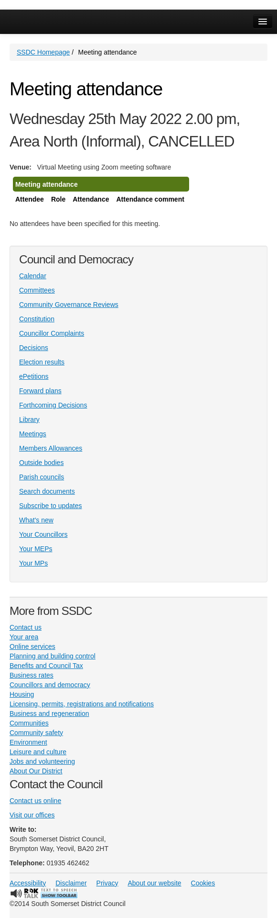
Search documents (47, 491)
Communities (29, 723)
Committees (37, 290)
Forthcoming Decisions (53, 405)
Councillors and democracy (50, 685)
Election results (41, 362)
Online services (32, 646)
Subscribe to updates (50, 506)
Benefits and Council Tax (46, 665)
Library (29, 419)
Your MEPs (36, 549)
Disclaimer (70, 883)
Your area (24, 637)
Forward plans (40, 391)
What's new (36, 520)
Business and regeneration (49, 713)
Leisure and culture (38, 752)
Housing (22, 694)
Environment (28, 742)
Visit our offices (32, 815)
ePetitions (33, 376)
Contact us (26, 627)
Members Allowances (50, 448)
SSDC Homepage (43, 52)
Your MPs (33, 563)
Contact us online (35, 801)
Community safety (36, 733)
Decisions (33, 347)
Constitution (36, 319)
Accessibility (28, 883)
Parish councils (41, 477)
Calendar (32, 276)
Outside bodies (41, 462)
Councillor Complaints (51, 333)
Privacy (107, 883)
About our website (154, 883)
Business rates (31, 675)
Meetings (32, 434)
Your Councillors (43, 534)
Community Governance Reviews (68, 304)
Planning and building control (53, 656)
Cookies (203, 883)
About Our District (36, 771)
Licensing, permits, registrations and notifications (82, 704)
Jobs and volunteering (42, 761)
